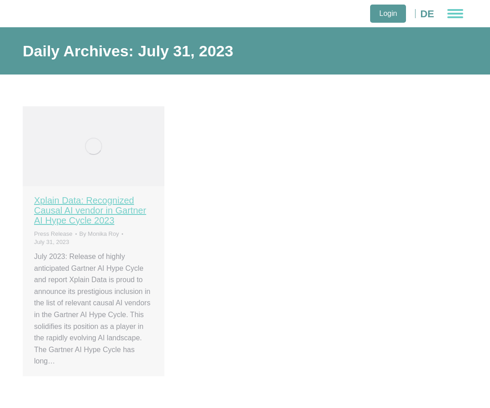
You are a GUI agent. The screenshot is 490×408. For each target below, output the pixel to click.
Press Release (53, 233)
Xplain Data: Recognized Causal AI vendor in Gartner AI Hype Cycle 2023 (90, 210)
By (99, 233)
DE (427, 13)
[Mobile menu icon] (455, 14)
